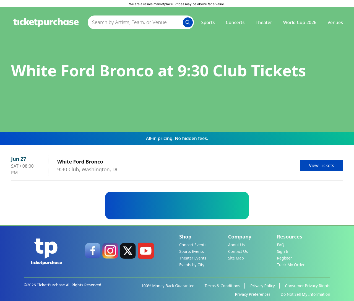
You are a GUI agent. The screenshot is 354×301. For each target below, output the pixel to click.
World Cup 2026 (300, 22)
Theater (264, 22)
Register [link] (284, 258)
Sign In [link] (283, 251)
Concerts (235, 22)
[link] (92, 251)
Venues (335, 22)
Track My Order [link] (290, 264)
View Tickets (321, 165)
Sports (208, 22)
